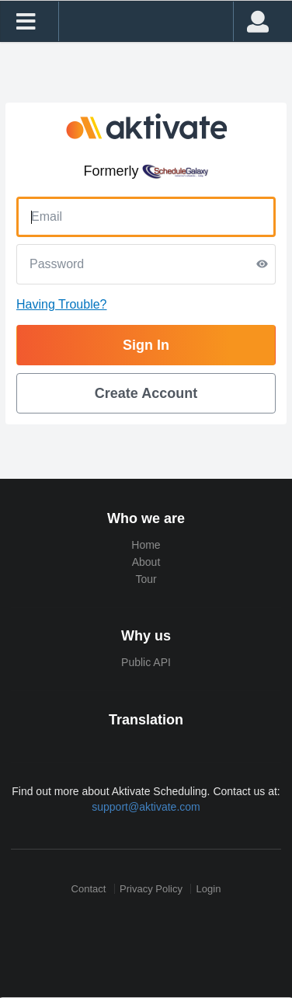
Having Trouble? (61, 304)
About (146, 562)
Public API (146, 662)
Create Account (146, 393)
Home (145, 545)
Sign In (146, 345)
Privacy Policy (151, 889)
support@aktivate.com (146, 807)
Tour (145, 579)
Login (208, 889)
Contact (88, 889)
